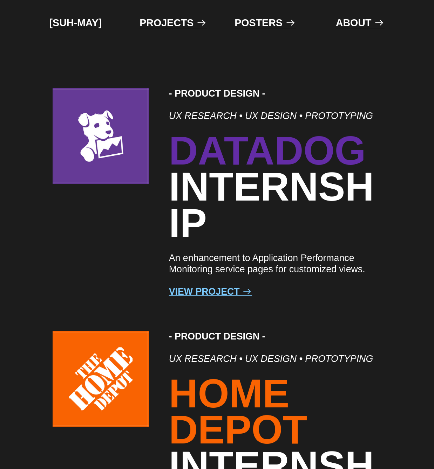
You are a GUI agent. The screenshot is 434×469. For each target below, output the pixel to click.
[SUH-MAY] (75, 22)
